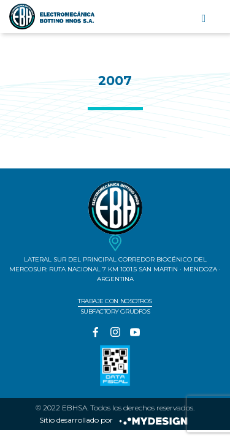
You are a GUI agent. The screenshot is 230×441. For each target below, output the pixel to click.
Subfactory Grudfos (115, 311)
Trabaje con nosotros (114, 301)
